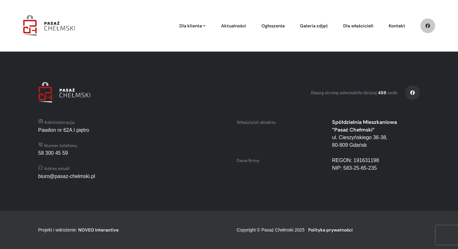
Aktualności (233, 26)
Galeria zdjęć (314, 26)
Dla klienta (190, 26)
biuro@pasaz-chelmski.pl (66, 176)
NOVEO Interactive (98, 230)
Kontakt (397, 26)
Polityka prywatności (330, 230)
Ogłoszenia (273, 26)
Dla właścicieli (358, 26)
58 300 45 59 (53, 153)
